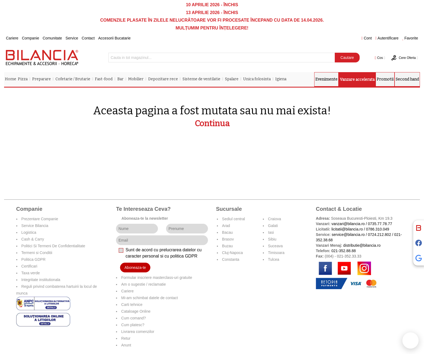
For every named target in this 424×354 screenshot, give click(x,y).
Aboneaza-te (135, 267)
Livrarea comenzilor (137, 331)
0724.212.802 (379, 234)
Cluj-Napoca (232, 253)
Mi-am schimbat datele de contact (149, 298)
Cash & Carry (32, 239)
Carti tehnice (132, 304)
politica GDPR (183, 256)
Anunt (126, 345)
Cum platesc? (132, 325)
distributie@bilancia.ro (361, 245)
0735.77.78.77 (380, 224)
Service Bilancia (34, 225)
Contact (88, 38)
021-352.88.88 (343, 251)
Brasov (228, 239)
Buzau (227, 246)
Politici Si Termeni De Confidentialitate (53, 246)
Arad (226, 225)
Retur (125, 338)
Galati (273, 225)
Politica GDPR (33, 259)
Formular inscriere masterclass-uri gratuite (156, 277)
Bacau (227, 232)
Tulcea (273, 259)
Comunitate (52, 38)
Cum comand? (133, 318)
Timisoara (276, 253)
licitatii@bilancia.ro (347, 229)
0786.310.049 (377, 229)
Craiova (274, 219)
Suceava (275, 246)
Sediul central (233, 219)
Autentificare (387, 38)
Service (71, 38)
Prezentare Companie (39, 219)
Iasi (271, 232)
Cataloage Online (135, 311)
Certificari (29, 266)
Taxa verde (30, 273)
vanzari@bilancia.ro (348, 224)
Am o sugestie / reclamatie (143, 284)
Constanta (230, 259)
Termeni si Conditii (36, 253)
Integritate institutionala (40, 280)
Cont (366, 38)
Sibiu (272, 239)
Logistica (28, 232)
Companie (30, 38)
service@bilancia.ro (348, 234)
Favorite (410, 38)
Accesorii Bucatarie (114, 38)
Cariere (12, 38)
